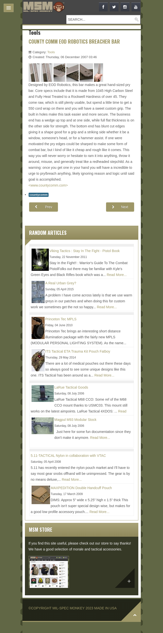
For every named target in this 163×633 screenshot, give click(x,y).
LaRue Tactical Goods (71, 387)
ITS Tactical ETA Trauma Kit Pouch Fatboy (77, 351)
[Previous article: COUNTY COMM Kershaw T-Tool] (43, 207)
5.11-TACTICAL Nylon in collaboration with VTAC (68, 456)
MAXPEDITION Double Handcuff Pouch (81, 488)
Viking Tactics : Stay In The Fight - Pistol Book (85, 251)
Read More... (117, 275)
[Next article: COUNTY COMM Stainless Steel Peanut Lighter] (120, 207)
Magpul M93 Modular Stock (75, 420)
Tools (51, 52)
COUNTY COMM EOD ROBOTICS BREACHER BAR (74, 41)
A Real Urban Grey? (60, 283)
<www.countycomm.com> (48, 185)
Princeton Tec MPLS (61, 319)
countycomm (39, 194)
